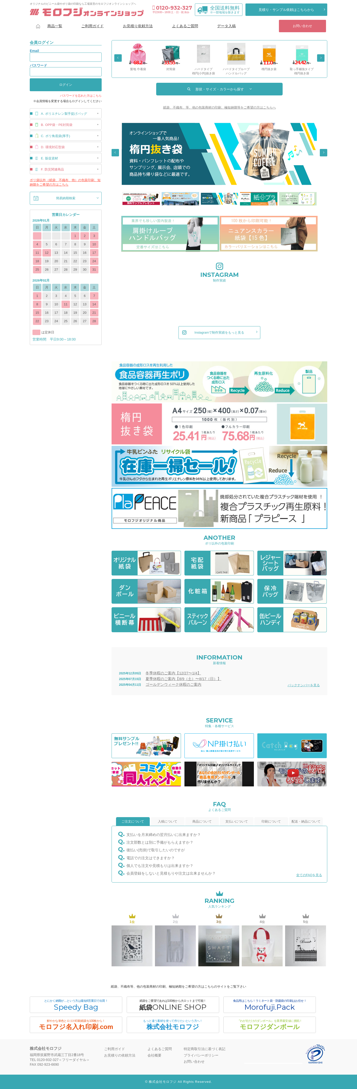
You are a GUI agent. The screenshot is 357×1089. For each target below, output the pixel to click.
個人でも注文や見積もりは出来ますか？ (159, 865)
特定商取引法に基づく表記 (204, 1049)
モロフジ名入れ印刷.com (76, 1025)
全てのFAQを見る (309, 875)
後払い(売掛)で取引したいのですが (155, 850)
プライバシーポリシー (201, 1055)
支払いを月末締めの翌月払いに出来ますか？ (163, 834)
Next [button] (321, 58)
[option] (138, 57)
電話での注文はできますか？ (150, 858)
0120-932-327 (172, 7)
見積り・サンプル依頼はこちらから (286, 10)
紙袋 (173, 1005)
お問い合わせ (302, 26)
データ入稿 (226, 26)
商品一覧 (54, 26)
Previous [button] (118, 58)
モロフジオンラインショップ (87, 11)
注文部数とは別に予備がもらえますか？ (159, 842)
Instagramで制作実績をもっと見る (213, 332)
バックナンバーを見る (304, 685)
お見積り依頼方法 (138, 26)
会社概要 (154, 1055)
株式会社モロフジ (173, 1025)
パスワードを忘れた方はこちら (81, 95)
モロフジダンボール (270, 1025)
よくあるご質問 (185, 26)
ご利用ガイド (92, 26)
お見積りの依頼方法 (119, 1055)
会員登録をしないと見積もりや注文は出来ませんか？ (171, 873)
